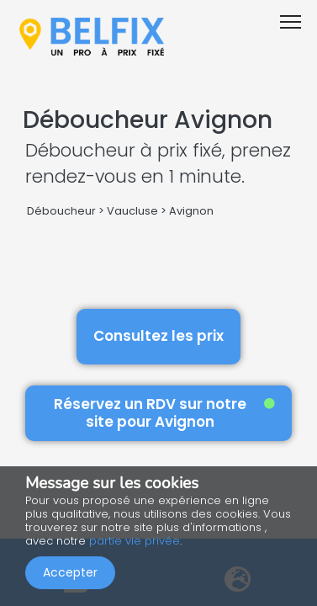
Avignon (191, 211)
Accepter (70, 572)
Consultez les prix (158, 336)
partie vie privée (134, 541)
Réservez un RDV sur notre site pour (164, 413)
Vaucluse (132, 211)
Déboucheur (61, 211)
